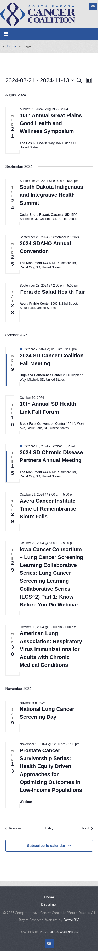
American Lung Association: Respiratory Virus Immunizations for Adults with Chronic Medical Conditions (51, 649)
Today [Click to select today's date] (49, 828)
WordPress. (69, 931)
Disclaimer (49, 904)
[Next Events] (87, 828)
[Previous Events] (13, 828)
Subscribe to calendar (46, 845)
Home (11, 46)
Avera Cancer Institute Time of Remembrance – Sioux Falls (50, 508)
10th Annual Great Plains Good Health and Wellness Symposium (51, 123)
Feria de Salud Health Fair (52, 292)
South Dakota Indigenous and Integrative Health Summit (51, 195)
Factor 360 (71, 919)
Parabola (48, 931)
